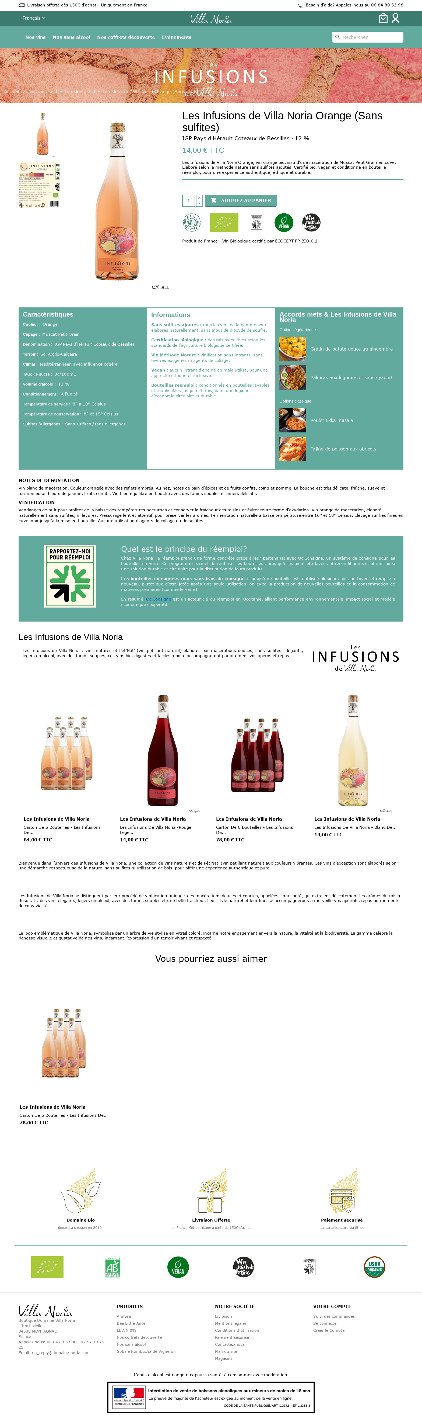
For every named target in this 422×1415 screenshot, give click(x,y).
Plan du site (226, 1351)
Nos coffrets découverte (126, 37)
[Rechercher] (367, 37)
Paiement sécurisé (232, 1337)
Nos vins (35, 37)
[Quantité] (188, 201)
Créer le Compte (328, 1330)
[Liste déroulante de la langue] (35, 18)
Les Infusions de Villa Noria (57, 819)
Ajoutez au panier (240, 200)
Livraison (223, 1316)
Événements (177, 37)
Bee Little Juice (131, 1323)
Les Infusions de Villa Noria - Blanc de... (355, 827)
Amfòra (124, 1316)
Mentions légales (231, 1323)
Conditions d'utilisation (237, 1330)
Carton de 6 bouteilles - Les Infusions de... (64, 1115)
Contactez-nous (230, 1344)
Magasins (223, 1358)
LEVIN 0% (126, 1330)
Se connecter (325, 1323)
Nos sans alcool (71, 37)
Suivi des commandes (334, 1316)
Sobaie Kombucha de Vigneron (146, 1351)
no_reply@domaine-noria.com (61, 1352)
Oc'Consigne (158, 598)
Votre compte (332, 1306)
